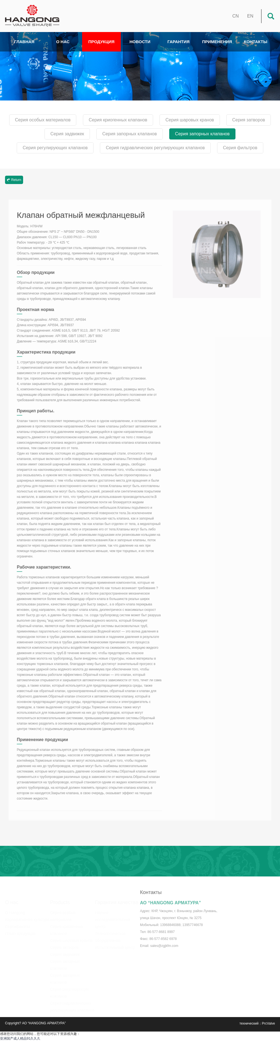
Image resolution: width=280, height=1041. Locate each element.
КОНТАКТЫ (255, 41)
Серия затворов (248, 119)
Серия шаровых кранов (189, 119)
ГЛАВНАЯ (24, 41)
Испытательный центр (115, 943)
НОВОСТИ (139, 41)
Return (14, 180)
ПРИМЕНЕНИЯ (217, 41)
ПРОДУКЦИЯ (101, 41)
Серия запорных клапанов (129, 133)
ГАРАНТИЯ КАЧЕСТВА (178, 45)
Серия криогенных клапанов (118, 119)
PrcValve (268, 1023)
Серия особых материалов (43, 119)
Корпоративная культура (27, 915)
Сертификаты (17, 922)
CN (235, 16)
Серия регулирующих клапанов (55, 147)
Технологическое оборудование (110, 933)
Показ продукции (20, 929)
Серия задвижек (67, 133)
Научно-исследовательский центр (112, 916)
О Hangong (15, 909)
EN (250, 16)
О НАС (63, 41)
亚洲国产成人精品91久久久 (20, 1038)
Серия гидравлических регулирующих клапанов (155, 147)
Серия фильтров (240, 147)
